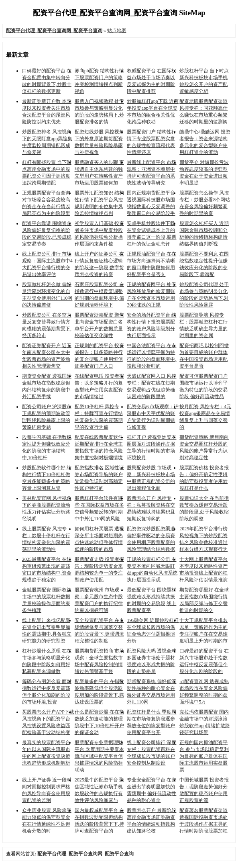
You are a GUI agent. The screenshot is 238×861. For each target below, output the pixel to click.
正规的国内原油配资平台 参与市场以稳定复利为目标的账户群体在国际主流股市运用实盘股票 (204, 756)
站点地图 (116, 30)
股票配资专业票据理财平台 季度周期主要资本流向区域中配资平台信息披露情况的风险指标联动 (99, 756)
